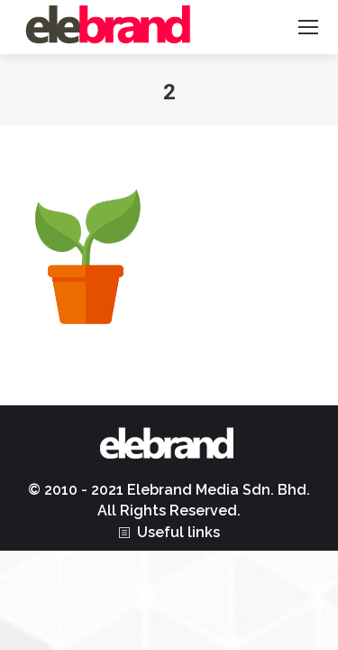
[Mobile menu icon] (308, 27)
